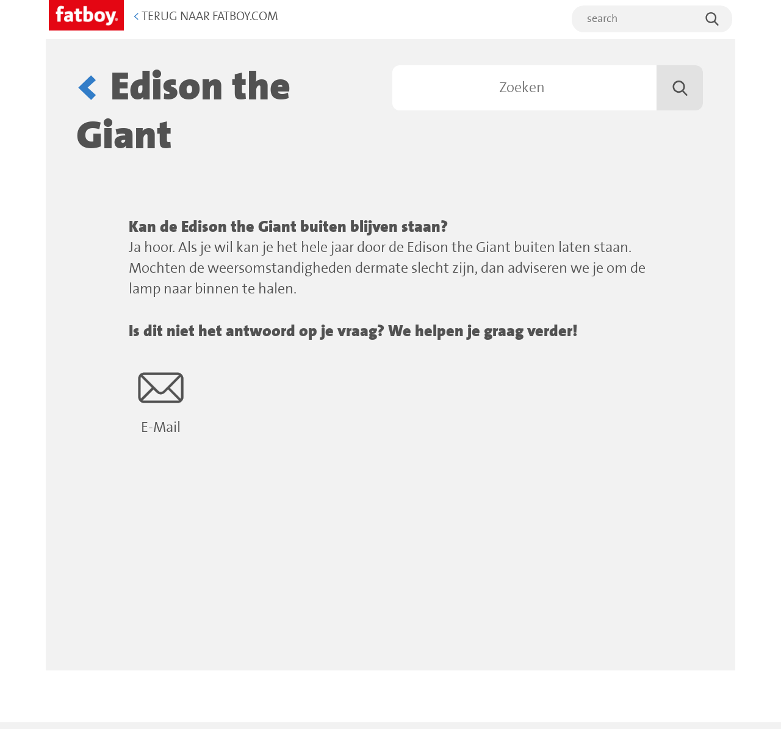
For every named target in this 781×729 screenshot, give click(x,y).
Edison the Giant (183, 112)
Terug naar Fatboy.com (205, 17)
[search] (652, 18)
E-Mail (161, 400)
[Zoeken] (547, 87)
